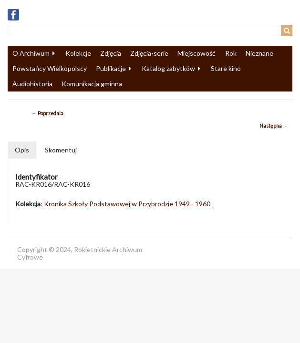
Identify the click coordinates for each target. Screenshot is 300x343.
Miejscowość (196, 53)
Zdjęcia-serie (149, 53)
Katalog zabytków (168, 68)
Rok (231, 53)
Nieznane (259, 53)
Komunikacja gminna (92, 84)
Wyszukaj (286, 30)
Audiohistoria (32, 84)
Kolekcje (78, 53)
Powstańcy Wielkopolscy (49, 68)
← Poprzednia (47, 113)
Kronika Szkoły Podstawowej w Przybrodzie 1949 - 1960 (127, 204)
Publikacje (111, 68)
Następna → (273, 126)
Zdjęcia (110, 53)
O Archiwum (31, 53)
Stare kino (226, 68)
